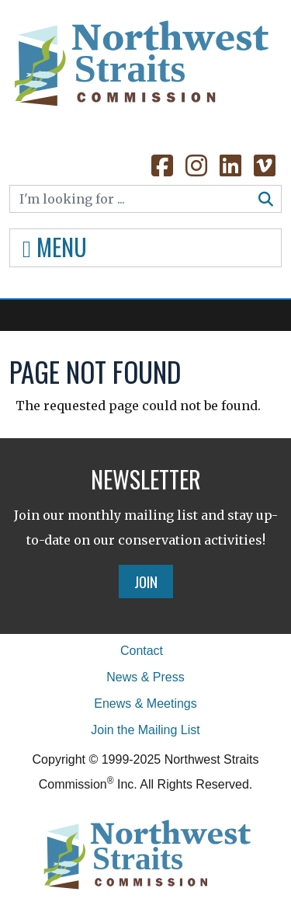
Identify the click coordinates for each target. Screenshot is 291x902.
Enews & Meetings (145, 703)
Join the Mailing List (145, 730)
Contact (141, 650)
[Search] (130, 199)
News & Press (145, 677)
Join (146, 581)
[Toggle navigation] (145, 247)
